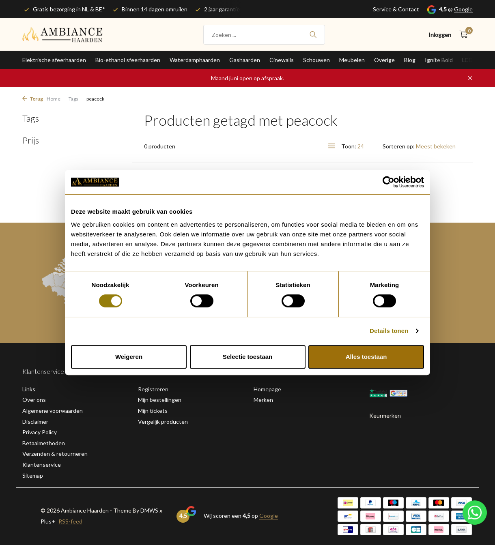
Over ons (34, 399)
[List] (331, 146)
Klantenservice (41, 464)
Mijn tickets (153, 410)
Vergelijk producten (163, 421)
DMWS (149, 510)
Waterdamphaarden (195, 59)
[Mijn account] (439, 34)
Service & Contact (396, 9)
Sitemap (32, 475)
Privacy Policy (39, 432)
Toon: (348, 146)
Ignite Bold (439, 59)
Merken (263, 399)
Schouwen (316, 59)
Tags (73, 99)
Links (28, 389)
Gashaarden (244, 59)
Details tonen (389, 330)
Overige (384, 59)
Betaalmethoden (43, 443)
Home (53, 99)
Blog (409, 59)
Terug (32, 99)
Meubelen (352, 59)
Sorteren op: (399, 146)
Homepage (267, 389)
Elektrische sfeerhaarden (54, 59)
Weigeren (128, 356)
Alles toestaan (366, 356)
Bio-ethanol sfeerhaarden (127, 59)
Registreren (153, 389)
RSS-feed (70, 521)
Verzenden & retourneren (55, 453)
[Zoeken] (264, 35)
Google (463, 9)
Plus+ (48, 521)
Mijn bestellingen (159, 399)
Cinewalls (281, 59)
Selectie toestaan (248, 356)
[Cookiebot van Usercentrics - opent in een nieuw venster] (388, 182)
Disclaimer (35, 421)
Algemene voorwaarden (52, 410)
